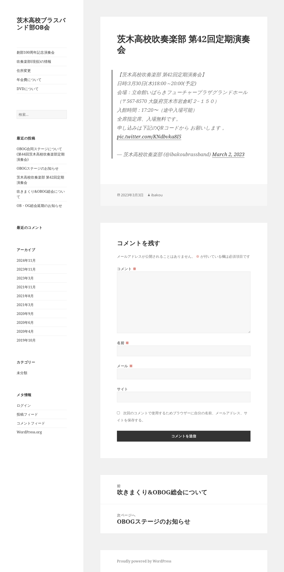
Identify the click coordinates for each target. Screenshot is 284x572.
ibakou (157, 195)
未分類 (22, 372)
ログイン (24, 405)
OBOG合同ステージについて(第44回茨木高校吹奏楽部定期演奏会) (41, 154)
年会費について (29, 79)
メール (125, 366)
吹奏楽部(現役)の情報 (34, 61)
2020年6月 (25, 322)
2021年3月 (25, 304)
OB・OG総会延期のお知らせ (39, 205)
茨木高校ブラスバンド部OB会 (41, 23)
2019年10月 (26, 340)
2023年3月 (25, 278)
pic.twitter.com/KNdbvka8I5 (149, 136)
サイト (122, 389)
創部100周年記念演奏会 (36, 52)
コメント (126, 268)
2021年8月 (25, 295)
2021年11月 (26, 287)
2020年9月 (25, 313)
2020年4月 (25, 331)
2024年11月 (26, 260)
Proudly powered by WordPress (144, 561)
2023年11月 (26, 269)
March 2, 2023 (228, 154)
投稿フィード (27, 414)
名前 (123, 342)
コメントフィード (31, 423)
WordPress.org (29, 432)
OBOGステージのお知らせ (38, 168)
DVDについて (28, 88)
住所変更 (24, 70)
